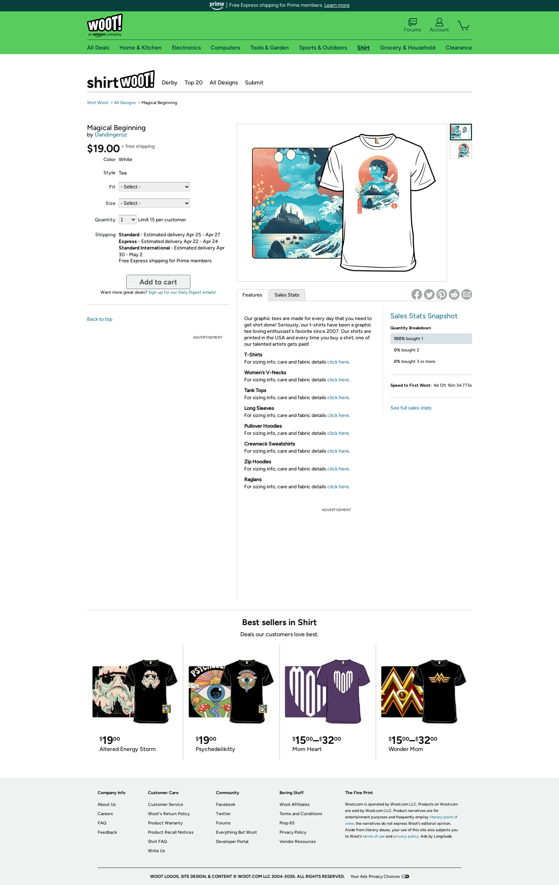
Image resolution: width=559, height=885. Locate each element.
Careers (105, 813)
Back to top (99, 319)
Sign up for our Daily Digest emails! (182, 292)
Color (109, 159)
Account (439, 25)
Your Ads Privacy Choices (375, 876)
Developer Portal (232, 841)
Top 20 (193, 82)
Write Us (156, 850)
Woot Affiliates (295, 804)
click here (338, 362)
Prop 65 (287, 822)
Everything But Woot (236, 832)
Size (111, 203)
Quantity (105, 220)
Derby (170, 82)
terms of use (374, 836)
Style (109, 173)
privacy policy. (406, 836)
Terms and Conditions (301, 813)
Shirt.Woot (121, 79)
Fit (112, 187)
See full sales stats (411, 408)
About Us (107, 804)
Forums (412, 25)
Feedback (107, 832)
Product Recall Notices (171, 832)
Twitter (223, 813)
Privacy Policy (293, 832)
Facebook (225, 804)
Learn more (337, 5)
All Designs (224, 82)
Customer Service (165, 804)
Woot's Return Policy (169, 813)
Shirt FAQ (157, 841)
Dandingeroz (111, 134)
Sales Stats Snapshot (424, 316)
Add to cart (158, 282)
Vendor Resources (298, 841)
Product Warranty (165, 822)
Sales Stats (287, 295)
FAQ (102, 822)
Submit (254, 82)
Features (252, 295)
